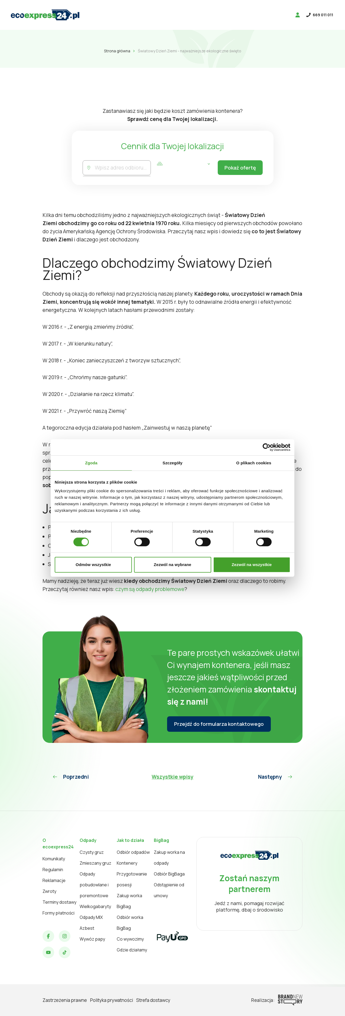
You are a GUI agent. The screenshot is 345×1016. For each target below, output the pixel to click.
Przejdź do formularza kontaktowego (220, 724)
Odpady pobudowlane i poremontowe (94, 885)
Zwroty (49, 891)
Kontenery (127, 863)
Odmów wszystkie (93, 564)
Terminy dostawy (59, 902)
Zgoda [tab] (91, 463)
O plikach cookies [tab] (253, 463)
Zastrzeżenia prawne (65, 1000)
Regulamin (53, 870)
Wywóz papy (92, 939)
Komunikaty (54, 859)
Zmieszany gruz (95, 863)
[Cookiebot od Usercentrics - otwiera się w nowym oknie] (266, 447)
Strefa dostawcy (153, 1000)
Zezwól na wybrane (172, 564)
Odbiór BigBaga (169, 874)
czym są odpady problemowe (149, 589)
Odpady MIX (91, 917)
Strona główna (117, 50)
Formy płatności (58, 913)
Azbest (87, 928)
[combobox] (122, 168)
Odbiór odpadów (133, 852)
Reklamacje (54, 880)
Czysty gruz (92, 852)
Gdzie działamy (132, 950)
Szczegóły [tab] (172, 463)
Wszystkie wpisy (172, 776)
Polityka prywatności (111, 1000)
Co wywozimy (130, 939)
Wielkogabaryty (95, 906)
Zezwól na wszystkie (252, 564)
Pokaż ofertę (239, 167)
